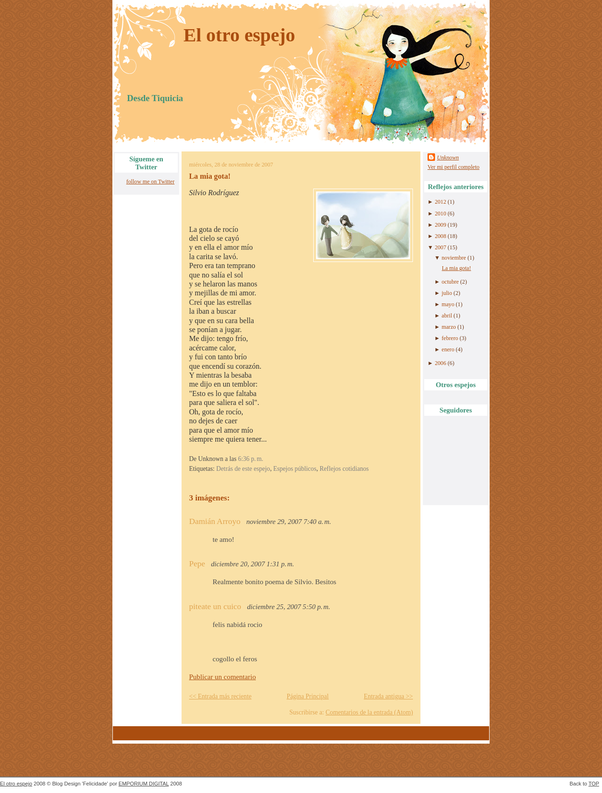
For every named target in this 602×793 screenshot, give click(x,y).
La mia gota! (209, 176)
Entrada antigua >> (388, 696)
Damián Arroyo (214, 521)
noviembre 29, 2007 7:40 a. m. (288, 521)
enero (448, 349)
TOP (593, 783)
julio (447, 293)
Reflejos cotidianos (344, 468)
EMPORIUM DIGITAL (144, 783)
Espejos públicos (295, 468)
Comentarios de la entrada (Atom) (369, 712)
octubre (450, 281)
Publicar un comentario (222, 677)
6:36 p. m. (250, 458)
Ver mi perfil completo (453, 167)
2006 (440, 363)
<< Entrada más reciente (220, 696)
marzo (449, 327)
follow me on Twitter (150, 181)
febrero (450, 338)
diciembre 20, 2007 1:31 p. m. (252, 564)
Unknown (448, 157)
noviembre (454, 257)
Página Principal (307, 696)
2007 (440, 247)
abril (447, 315)
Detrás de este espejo (243, 468)
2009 (440, 225)
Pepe (197, 563)
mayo (448, 304)
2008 (440, 236)
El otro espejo (239, 35)
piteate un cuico (215, 606)
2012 (440, 201)
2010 (440, 213)
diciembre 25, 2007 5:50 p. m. (288, 607)
